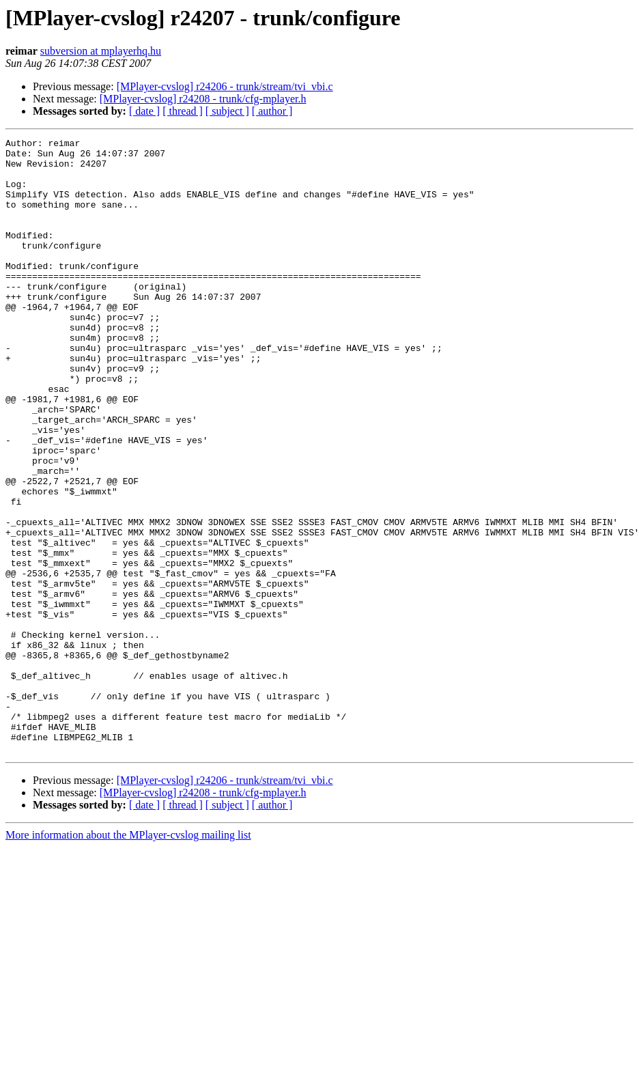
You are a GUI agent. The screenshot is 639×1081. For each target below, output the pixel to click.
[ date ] (144, 111)
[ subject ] (227, 111)
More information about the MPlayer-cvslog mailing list (128, 958)
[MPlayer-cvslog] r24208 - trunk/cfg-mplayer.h (203, 98)
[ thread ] (182, 111)
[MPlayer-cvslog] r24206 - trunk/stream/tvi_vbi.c (225, 86)
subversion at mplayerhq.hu (100, 51)
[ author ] (272, 111)
